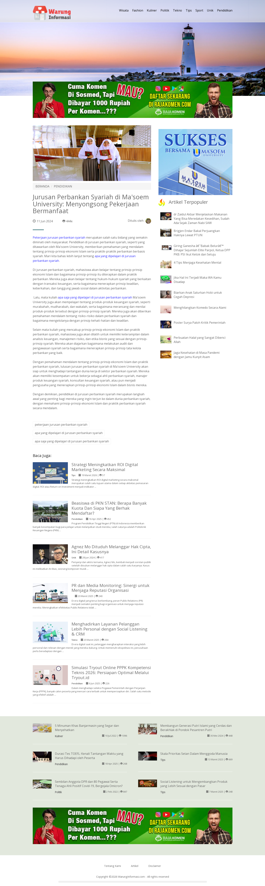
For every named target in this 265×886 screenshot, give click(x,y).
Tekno (177, 10)
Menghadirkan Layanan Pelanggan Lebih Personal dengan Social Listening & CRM (109, 629)
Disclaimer (154, 866)
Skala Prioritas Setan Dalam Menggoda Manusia (193, 754)
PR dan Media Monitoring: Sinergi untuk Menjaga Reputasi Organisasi (110, 588)
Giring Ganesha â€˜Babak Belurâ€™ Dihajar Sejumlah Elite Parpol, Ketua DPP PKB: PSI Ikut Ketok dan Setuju (202, 250)
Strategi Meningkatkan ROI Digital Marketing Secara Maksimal (105, 467)
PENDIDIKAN (63, 186)
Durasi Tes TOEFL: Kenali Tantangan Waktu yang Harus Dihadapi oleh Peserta (89, 756)
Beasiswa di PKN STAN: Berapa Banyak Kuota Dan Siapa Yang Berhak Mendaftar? (109, 508)
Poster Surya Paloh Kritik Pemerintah (199, 323)
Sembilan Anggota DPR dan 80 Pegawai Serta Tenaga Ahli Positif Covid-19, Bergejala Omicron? (89, 784)
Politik (165, 10)
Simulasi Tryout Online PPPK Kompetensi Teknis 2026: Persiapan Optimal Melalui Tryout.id (111, 672)
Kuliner (152, 10)
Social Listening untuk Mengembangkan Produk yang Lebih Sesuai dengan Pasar (193, 784)
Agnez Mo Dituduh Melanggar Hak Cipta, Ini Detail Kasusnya (111, 549)
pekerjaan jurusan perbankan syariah (61, 425)
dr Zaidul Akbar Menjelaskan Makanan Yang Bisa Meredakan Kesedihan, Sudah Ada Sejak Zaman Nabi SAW (201, 218)
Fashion (137, 10)
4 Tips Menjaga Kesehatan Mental (197, 262)
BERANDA (42, 186)
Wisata (124, 10)
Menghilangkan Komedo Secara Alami (200, 308)
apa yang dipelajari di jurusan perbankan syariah (69, 433)
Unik (210, 10)
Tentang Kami (112, 866)
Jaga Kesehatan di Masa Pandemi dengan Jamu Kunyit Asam (197, 355)
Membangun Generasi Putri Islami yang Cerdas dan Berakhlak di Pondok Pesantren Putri (196, 728)
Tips (189, 10)
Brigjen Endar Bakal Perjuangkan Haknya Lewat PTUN (197, 233)
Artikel (134, 866)
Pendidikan (224, 10)
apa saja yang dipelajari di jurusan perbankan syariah (95, 297)
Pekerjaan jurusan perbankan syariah (59, 237)
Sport (199, 10)
